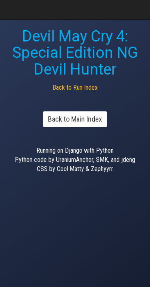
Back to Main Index (75, 119)
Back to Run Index (75, 87)
